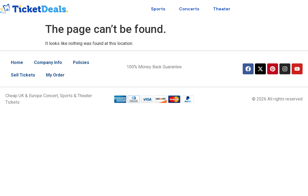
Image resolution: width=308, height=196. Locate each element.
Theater (221, 9)
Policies (81, 62)
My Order (55, 75)
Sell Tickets (23, 75)
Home (17, 62)
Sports (158, 9)
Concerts (189, 9)
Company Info (48, 62)
